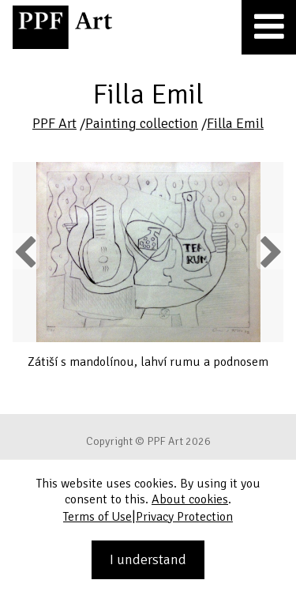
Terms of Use (97, 517)
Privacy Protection (184, 517)
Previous (26, 251)
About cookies (190, 499)
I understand (148, 559)
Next (269, 251)
